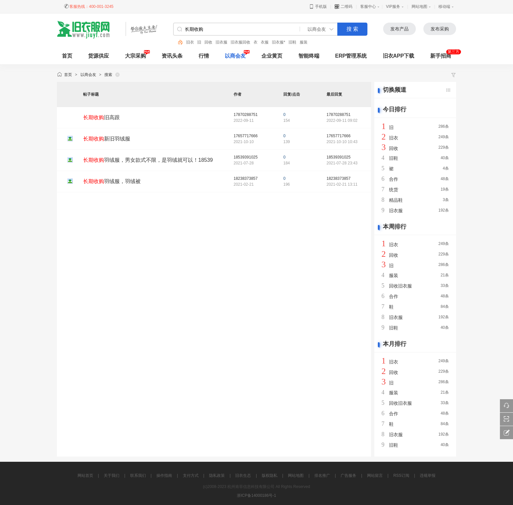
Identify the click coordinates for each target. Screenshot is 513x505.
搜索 (108, 74)
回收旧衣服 (400, 286)
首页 (68, 74)
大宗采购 (135, 56)
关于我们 (111, 475)
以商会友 (235, 56)
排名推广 (322, 475)
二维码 (343, 6)
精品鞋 (396, 200)
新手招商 (440, 56)
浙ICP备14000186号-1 (256, 495)
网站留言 (375, 475)
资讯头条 (172, 56)
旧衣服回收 (240, 42)
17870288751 (245, 114)
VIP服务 (393, 6)
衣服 (265, 42)
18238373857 (245, 178)
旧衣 (190, 42)
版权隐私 (269, 475)
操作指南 (164, 475)
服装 (304, 42)
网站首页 (85, 475)
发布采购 (440, 28)
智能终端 (308, 56)
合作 (393, 179)
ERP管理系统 (351, 56)
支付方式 (191, 475)
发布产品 (399, 28)
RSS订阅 (401, 475)
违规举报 (427, 475)
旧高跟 (101, 117)
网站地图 (419, 6)
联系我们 (138, 475)
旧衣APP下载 (399, 56)
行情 (204, 56)
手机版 (318, 6)
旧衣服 (221, 42)
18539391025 (245, 157)
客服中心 (368, 6)
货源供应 (98, 56)
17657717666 (245, 136)
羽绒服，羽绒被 (112, 181)
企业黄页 (271, 56)
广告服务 (348, 475)
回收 (208, 42)
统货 (393, 189)
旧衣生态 (243, 475)
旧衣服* (278, 42)
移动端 (444, 6)
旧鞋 (292, 42)
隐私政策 (217, 475)
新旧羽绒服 (106, 138)
